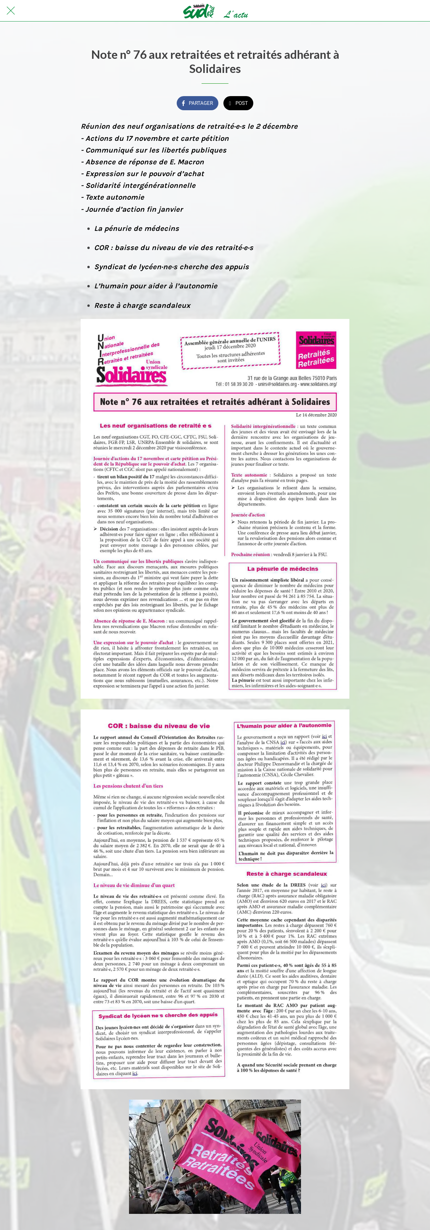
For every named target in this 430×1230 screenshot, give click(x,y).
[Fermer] (11, 11)
